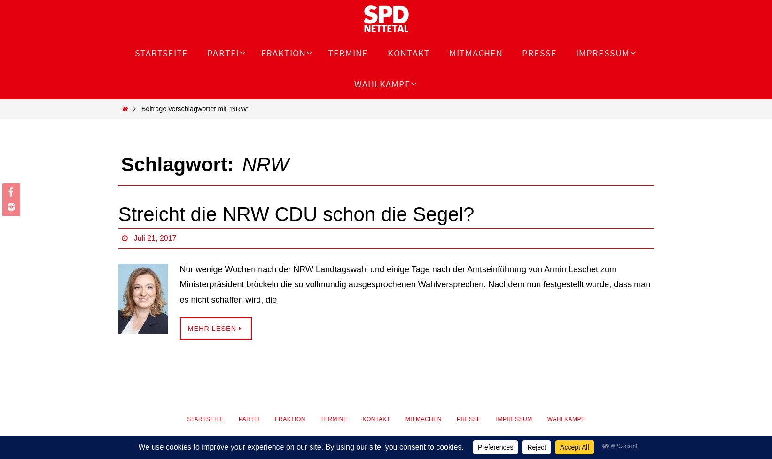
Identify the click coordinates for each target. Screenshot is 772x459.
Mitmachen (423, 419)
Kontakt (376, 419)
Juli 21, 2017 (155, 238)
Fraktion (290, 419)
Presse (469, 419)
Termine (334, 419)
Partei (249, 419)
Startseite (205, 419)
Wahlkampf (566, 419)
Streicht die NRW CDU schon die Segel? (296, 214)
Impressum (514, 419)
